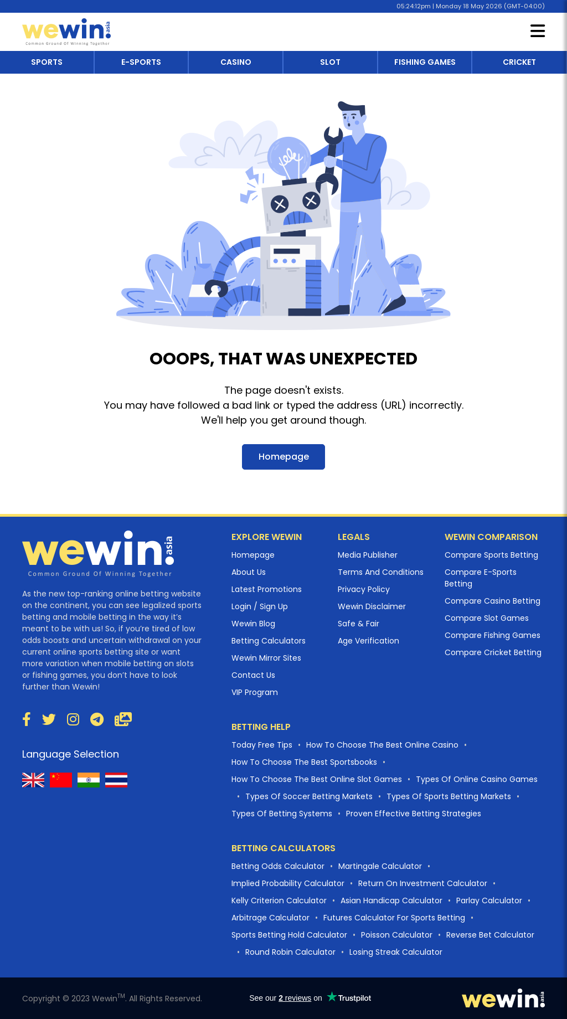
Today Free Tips (261, 744)
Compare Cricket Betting (493, 652)
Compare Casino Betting (492, 600)
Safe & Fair (358, 623)
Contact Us (253, 675)
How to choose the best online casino (382, 744)
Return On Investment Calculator (422, 883)
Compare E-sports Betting (481, 578)
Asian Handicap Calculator (391, 900)
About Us (248, 572)
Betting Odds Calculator (277, 866)
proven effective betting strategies (413, 813)
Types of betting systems (281, 813)
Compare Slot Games (487, 618)
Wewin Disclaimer (372, 606)
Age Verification (368, 640)
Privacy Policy (364, 589)
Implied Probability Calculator (287, 883)
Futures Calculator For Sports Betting (394, 917)
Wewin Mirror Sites (266, 657)
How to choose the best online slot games (316, 779)
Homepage (284, 456)
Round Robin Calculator (290, 952)
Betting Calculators (268, 640)
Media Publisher (368, 554)
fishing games (425, 62)
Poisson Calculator (396, 934)
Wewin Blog (253, 623)
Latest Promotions (266, 589)
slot (330, 62)
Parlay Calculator (489, 900)
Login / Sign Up (259, 606)
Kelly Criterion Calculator (279, 900)
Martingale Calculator (380, 866)
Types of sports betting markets (448, 796)
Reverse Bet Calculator (490, 934)
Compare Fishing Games (492, 635)
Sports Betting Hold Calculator (289, 934)
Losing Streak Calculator (395, 952)
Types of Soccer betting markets (309, 796)
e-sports (141, 62)
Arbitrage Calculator (270, 917)
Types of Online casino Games (477, 779)
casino (235, 62)
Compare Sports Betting (491, 554)
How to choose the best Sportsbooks (304, 762)
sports (47, 62)
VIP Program (254, 692)
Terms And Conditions (381, 572)
